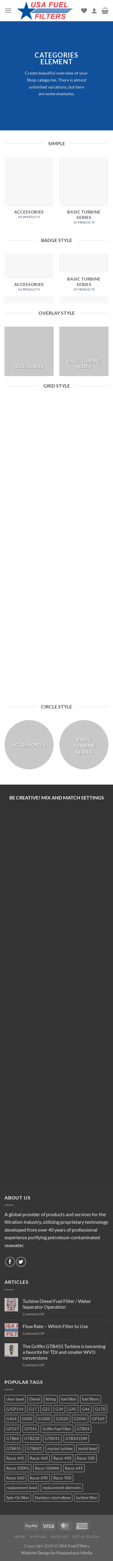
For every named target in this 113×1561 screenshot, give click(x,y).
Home (20, 1536)
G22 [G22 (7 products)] (46, 1409)
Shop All (38, 1536)
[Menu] (8, 10)
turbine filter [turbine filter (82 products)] (86, 1497)
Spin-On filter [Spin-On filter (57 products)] (17, 1497)
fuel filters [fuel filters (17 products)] (90, 1399)
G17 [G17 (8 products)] (33, 1409)
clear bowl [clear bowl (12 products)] (15, 1399)
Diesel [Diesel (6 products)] (34, 1399)
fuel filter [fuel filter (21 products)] (69, 1399)
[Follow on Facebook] (10, 1262)
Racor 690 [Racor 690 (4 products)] (39, 1477)
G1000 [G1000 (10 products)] (44, 1418)
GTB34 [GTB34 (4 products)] (83, 1428)
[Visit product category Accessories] (29, 191)
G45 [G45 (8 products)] (73, 1409)
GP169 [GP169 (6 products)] (98, 1418)
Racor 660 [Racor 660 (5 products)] (15, 1477)
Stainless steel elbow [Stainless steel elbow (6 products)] (53, 1497)
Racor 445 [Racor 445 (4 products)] (15, 1458)
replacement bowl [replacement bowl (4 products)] (21, 1487)
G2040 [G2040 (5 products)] (80, 1418)
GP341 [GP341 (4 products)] (30, 1428)
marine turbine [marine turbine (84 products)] (60, 1448)
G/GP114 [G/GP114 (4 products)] (15, 1409)
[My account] (94, 10)
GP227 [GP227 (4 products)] (12, 1428)
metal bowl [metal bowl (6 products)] (87, 1448)
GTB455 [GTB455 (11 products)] (13, 1448)
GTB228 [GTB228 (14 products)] (31, 1438)
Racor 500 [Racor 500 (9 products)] (86, 1458)
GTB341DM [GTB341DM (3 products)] (76, 1438)
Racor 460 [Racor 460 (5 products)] (39, 1458)
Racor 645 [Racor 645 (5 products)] (74, 1468)
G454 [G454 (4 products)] (11, 1418)
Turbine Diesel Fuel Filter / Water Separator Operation (57, 1304)
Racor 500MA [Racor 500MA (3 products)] (47, 1468)
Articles (60, 1536)
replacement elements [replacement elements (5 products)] (61, 1487)
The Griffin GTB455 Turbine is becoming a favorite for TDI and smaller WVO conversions (64, 1352)
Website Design (35, 1552)
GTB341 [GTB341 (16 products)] (52, 1438)
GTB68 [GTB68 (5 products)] (12, 1438)
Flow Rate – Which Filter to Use (55, 1326)
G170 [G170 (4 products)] (100, 1409)
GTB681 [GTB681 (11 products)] (34, 1448)
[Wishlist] (84, 10)
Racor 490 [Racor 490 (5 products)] (62, 1458)
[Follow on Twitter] (21, 1262)
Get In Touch (85, 1536)
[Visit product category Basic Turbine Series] (83, 193)
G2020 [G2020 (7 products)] (62, 1418)
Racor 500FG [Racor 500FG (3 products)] (18, 1468)
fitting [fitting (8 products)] (51, 1399)
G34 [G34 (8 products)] (59, 1409)
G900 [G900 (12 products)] (27, 1418)
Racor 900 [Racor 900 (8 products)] (62, 1477)
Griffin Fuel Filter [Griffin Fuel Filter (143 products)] (56, 1428)
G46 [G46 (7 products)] (86, 1409)
